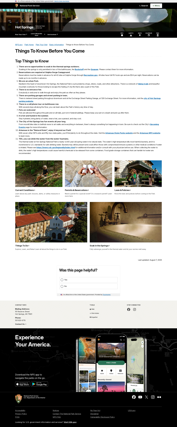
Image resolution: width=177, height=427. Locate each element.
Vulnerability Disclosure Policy (102, 417)
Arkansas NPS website (150, 133)
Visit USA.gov (70, 422)
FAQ (92, 309)
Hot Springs (24, 27)
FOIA (17, 417)
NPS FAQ (57, 417)
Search (143, 6)
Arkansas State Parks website (119, 133)
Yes (65, 280)
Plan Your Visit (21, 34)
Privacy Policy (21, 414)
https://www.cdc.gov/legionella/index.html (55, 147)
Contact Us (20, 324)
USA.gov (131, 410)
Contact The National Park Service (67, 414)
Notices (56, 410)
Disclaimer (94, 414)
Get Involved (52, 34)
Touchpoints (107, 294)
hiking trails (143, 84)
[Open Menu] (156, 5)
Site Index (94, 313)
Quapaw (94, 69)
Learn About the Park (38, 34)
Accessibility (20, 410)
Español (93, 317)
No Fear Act (95, 410)
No (65, 286)
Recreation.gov (91, 75)
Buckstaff (79, 69)
